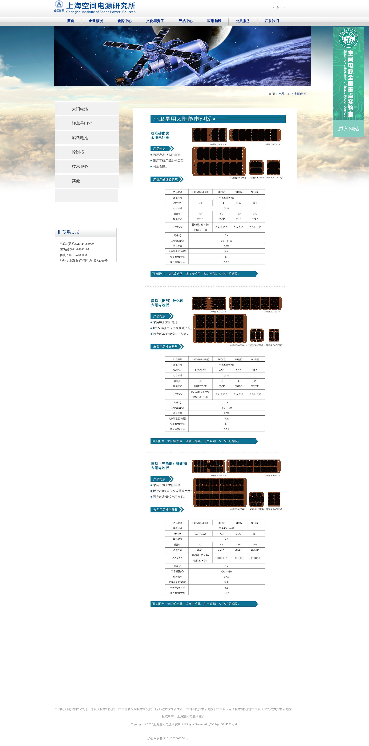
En (284, 8)
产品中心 (284, 94)
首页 (272, 94)
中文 (276, 8)
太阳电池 (300, 94)
